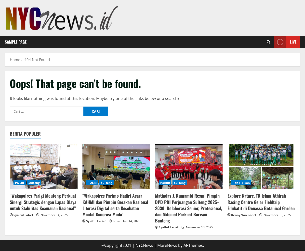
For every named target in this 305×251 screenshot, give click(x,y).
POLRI (19, 183)
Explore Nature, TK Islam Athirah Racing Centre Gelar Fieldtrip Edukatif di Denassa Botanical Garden (261, 201)
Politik (165, 183)
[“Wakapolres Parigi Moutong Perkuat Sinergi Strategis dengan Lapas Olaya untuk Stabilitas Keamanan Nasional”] (44, 166)
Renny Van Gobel (243, 215)
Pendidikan (241, 183)
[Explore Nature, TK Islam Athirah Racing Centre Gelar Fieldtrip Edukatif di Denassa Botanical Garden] (261, 166)
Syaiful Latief (23, 215)
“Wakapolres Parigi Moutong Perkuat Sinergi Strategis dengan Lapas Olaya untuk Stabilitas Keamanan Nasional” (43, 201)
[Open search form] (268, 42)
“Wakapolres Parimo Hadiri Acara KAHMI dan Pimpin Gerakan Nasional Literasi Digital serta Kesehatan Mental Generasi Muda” (115, 205)
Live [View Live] (285, 42)
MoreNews (167, 245)
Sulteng (34, 183)
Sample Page (16, 42)
